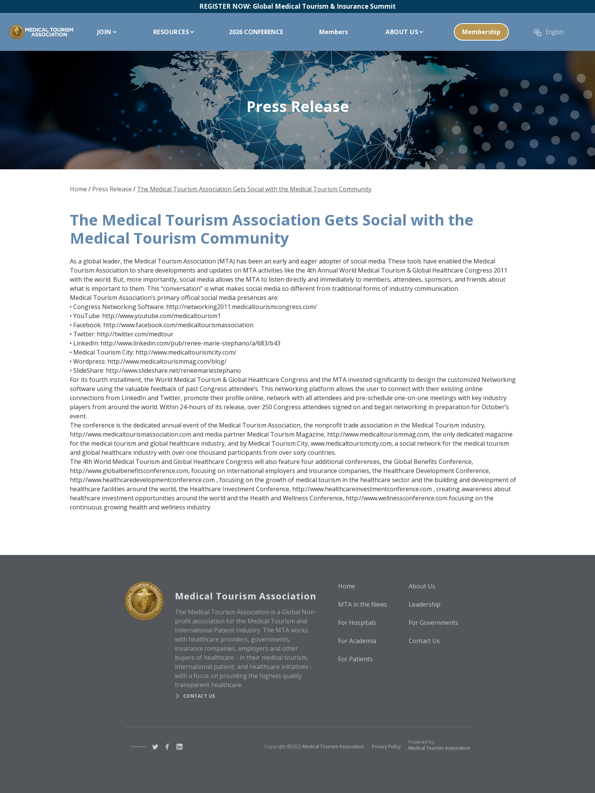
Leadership (425, 604)
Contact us (199, 696)
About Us (422, 586)
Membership (481, 32)
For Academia (357, 641)
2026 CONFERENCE (256, 32)
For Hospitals (357, 622)
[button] (105, 31)
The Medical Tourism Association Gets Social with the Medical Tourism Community (254, 189)
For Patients (355, 659)
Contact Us (424, 641)
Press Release (112, 189)
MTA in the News (362, 604)
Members (333, 32)
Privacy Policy (386, 746)
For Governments (433, 622)
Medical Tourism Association (333, 746)
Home (78, 189)
